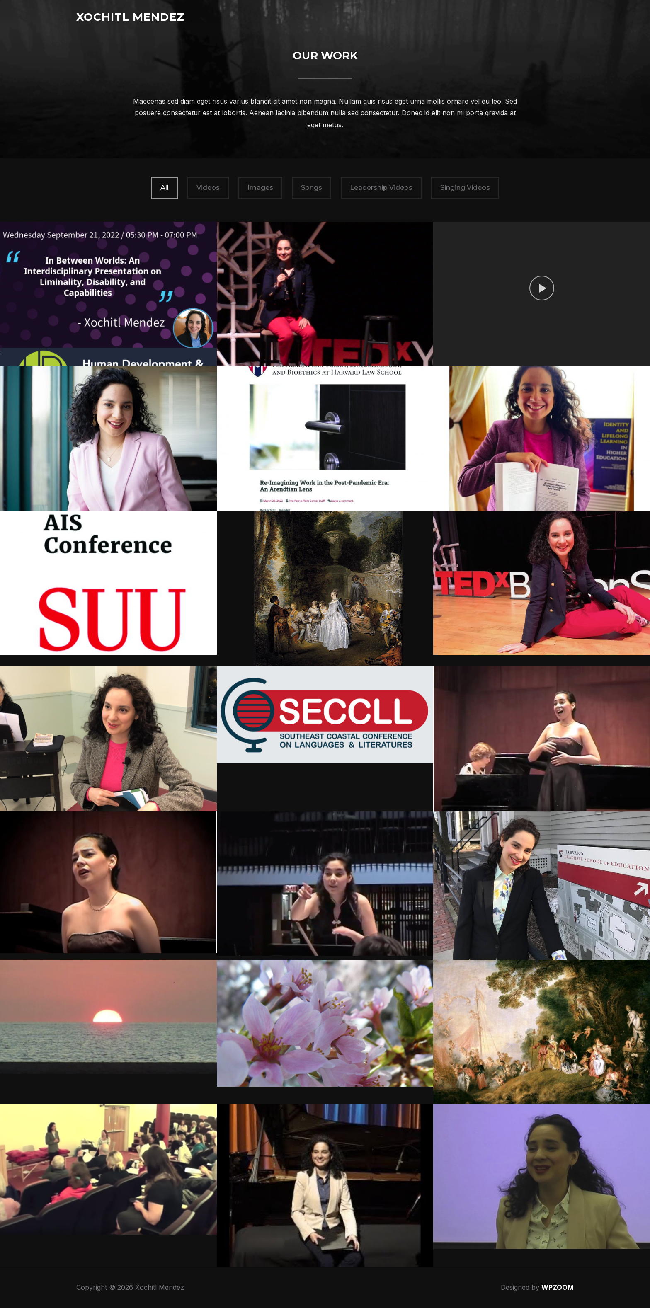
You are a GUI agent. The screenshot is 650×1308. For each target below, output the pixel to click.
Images (260, 187)
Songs (311, 187)
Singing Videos (465, 187)
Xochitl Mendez (130, 17)
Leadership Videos (381, 187)
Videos (208, 187)
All (164, 187)
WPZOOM (557, 1287)
